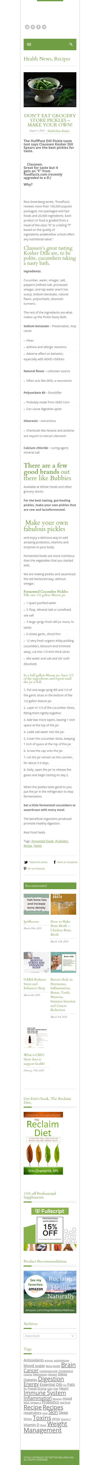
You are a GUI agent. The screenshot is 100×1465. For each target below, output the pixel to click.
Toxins (37, 846)
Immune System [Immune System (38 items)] (45, 1393)
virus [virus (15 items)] (56, 1418)
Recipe (28, 846)
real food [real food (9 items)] (65, 1402)
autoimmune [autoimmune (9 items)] (61, 1360)
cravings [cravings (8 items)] (28, 1374)
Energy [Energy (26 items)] (31, 1384)
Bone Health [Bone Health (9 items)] (53, 1366)
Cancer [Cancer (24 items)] (31, 1370)
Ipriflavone (31, 921)
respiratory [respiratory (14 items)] (32, 1412)
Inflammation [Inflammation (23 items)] (38, 1398)
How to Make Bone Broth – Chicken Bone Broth (61, 928)
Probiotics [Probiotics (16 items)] (50, 1402)
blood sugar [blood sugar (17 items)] (34, 1365)
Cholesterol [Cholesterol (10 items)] (66, 1371)
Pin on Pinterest (36, 868)
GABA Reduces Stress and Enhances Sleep (35, 984)
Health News (37, 58)
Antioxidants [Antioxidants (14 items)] (34, 1360)
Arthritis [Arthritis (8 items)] (49, 1360)
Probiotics (61, 841)
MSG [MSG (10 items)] (26, 1402)
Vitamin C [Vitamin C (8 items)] (66, 1419)
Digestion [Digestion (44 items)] (51, 1379)
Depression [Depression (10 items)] (40, 1374)
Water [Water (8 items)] (43, 1425)
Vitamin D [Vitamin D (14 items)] (31, 1424)
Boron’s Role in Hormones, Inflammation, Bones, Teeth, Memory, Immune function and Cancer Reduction (63, 994)
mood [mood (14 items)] (67, 1398)
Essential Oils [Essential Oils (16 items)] (51, 1384)
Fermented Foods (42, 841)
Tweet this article (38, 862)
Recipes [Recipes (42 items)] (53, 1407)
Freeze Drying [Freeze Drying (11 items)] (37, 1388)
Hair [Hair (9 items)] (56, 1388)
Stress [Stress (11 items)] (28, 1419)
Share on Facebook (67, 862)
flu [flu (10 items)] (25, 1388)
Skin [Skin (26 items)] (53, 1412)
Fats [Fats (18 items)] (71, 1384)
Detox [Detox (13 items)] (62, 1374)
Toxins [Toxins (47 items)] (42, 1418)
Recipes (62, 58)
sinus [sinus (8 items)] (45, 1413)
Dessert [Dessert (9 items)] (52, 1374)
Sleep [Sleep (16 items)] (63, 1412)
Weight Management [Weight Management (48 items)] (45, 1427)
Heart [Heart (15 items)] (63, 1388)
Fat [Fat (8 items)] (64, 1385)
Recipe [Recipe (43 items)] (33, 1407)
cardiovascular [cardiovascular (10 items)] (49, 1371)
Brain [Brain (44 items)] (68, 1365)
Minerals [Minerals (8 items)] (57, 1398)
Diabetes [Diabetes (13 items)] (30, 1380)
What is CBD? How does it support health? (34, 1059)
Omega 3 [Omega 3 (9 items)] (35, 1402)
